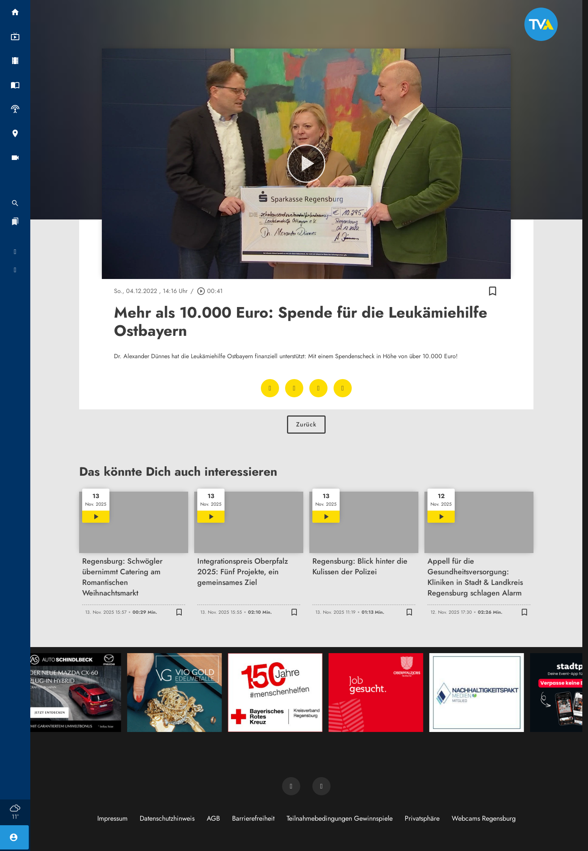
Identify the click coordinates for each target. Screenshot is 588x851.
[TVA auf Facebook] (291, 786)
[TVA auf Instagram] (321, 786)
